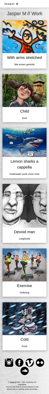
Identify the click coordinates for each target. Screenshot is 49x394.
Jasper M (13, 382)
